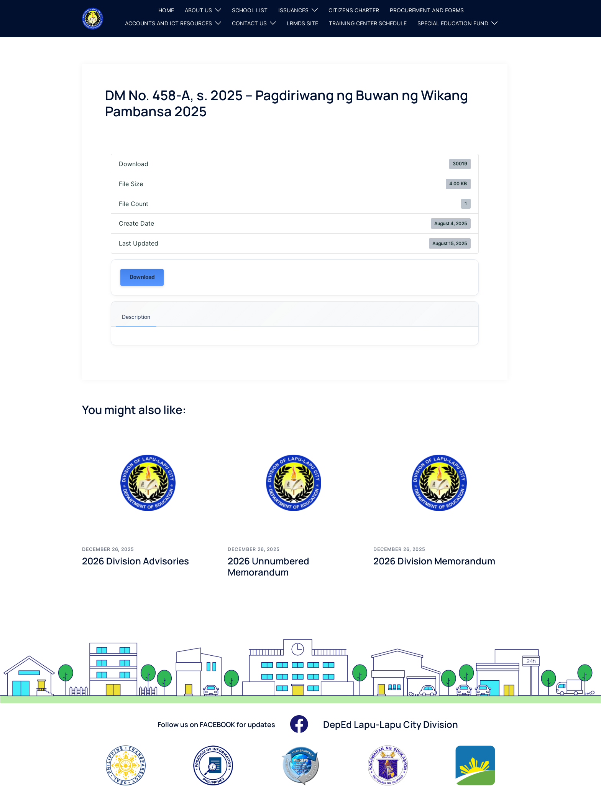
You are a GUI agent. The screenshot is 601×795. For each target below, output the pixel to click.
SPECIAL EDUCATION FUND (452, 23)
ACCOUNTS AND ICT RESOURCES (168, 23)
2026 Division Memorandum (434, 560)
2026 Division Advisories (135, 560)
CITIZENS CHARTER (353, 10)
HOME (166, 10)
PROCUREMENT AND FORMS (427, 10)
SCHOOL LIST (250, 10)
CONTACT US (249, 23)
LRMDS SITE (302, 23)
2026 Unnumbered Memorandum (268, 566)
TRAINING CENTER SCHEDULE (368, 23)
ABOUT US (198, 10)
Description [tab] (136, 316)
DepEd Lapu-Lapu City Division (390, 724)
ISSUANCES (293, 10)
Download (142, 277)
